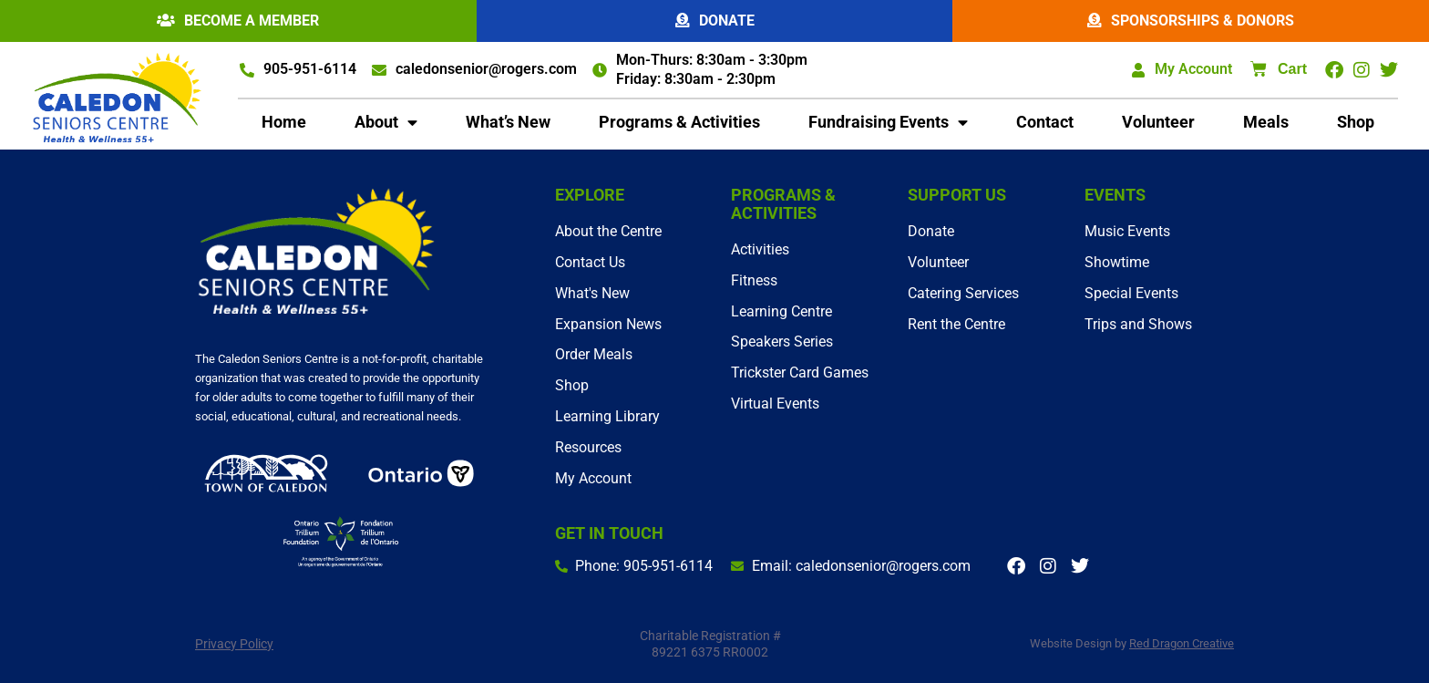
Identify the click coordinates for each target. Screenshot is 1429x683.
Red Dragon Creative (1181, 643)
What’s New (508, 123)
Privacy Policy (234, 643)
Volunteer (1158, 123)
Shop (1355, 123)
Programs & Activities (679, 123)
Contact (1045, 123)
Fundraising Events (888, 123)
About (386, 123)
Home (284, 123)
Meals (1266, 123)
